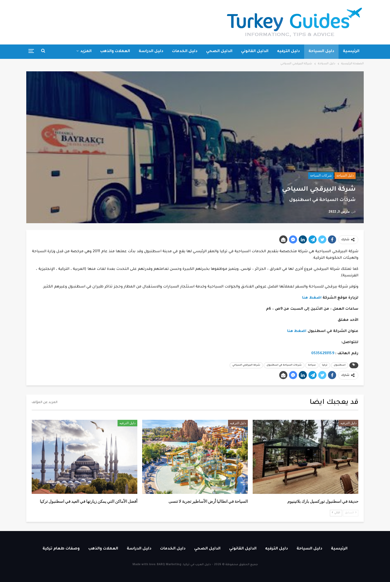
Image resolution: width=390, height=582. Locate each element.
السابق (350, 512)
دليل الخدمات (184, 51)
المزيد (86, 51)
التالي (336, 512)
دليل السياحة (321, 51)
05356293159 (322, 353)
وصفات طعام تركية (61, 549)
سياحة (312, 365)
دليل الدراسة (151, 51)
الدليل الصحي (219, 51)
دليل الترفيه (288, 51)
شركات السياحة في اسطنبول (284, 365)
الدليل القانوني (254, 51)
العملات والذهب (115, 51)
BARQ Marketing (169, 564)
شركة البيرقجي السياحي (246, 365)
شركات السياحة (321, 175)
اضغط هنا (311, 298)
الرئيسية (351, 51)
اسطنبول (340, 365)
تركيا (324, 365)
